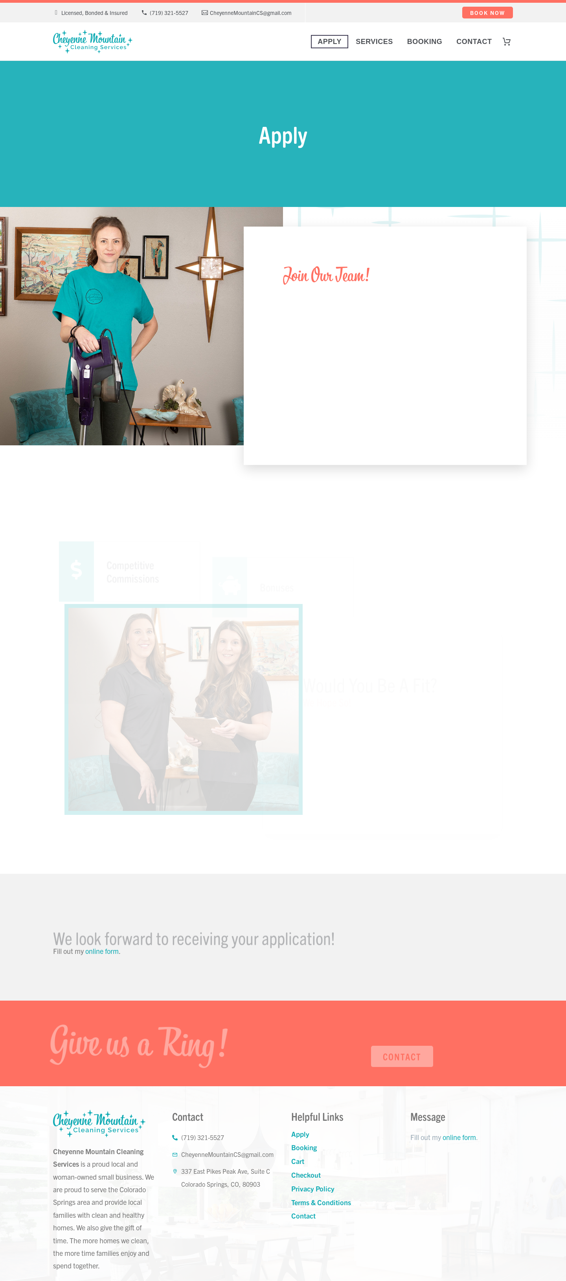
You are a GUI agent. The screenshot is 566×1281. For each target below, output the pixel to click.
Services (374, 42)
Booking (425, 42)
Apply (330, 42)
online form (102, 950)
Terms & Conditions (321, 1202)
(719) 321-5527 (169, 12)
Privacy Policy (312, 1188)
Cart (297, 1161)
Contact (474, 42)
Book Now (487, 12)
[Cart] (510, 42)
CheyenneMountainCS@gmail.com (251, 12)
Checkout (306, 1174)
